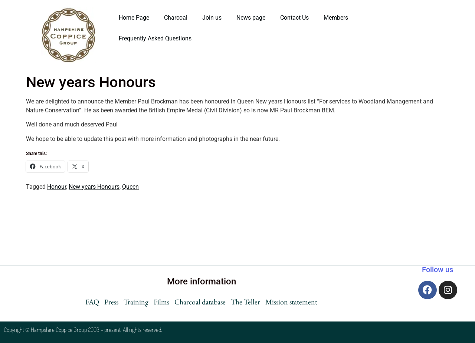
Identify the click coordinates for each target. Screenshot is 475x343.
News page (250, 17)
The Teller (245, 302)
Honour (56, 186)
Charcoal (175, 17)
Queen (130, 186)
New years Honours (94, 186)
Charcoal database (200, 302)
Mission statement (291, 302)
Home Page (134, 17)
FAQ (92, 302)
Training (136, 302)
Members (336, 17)
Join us (212, 17)
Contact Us (294, 17)
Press (111, 302)
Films (161, 302)
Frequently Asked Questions (156, 38)
